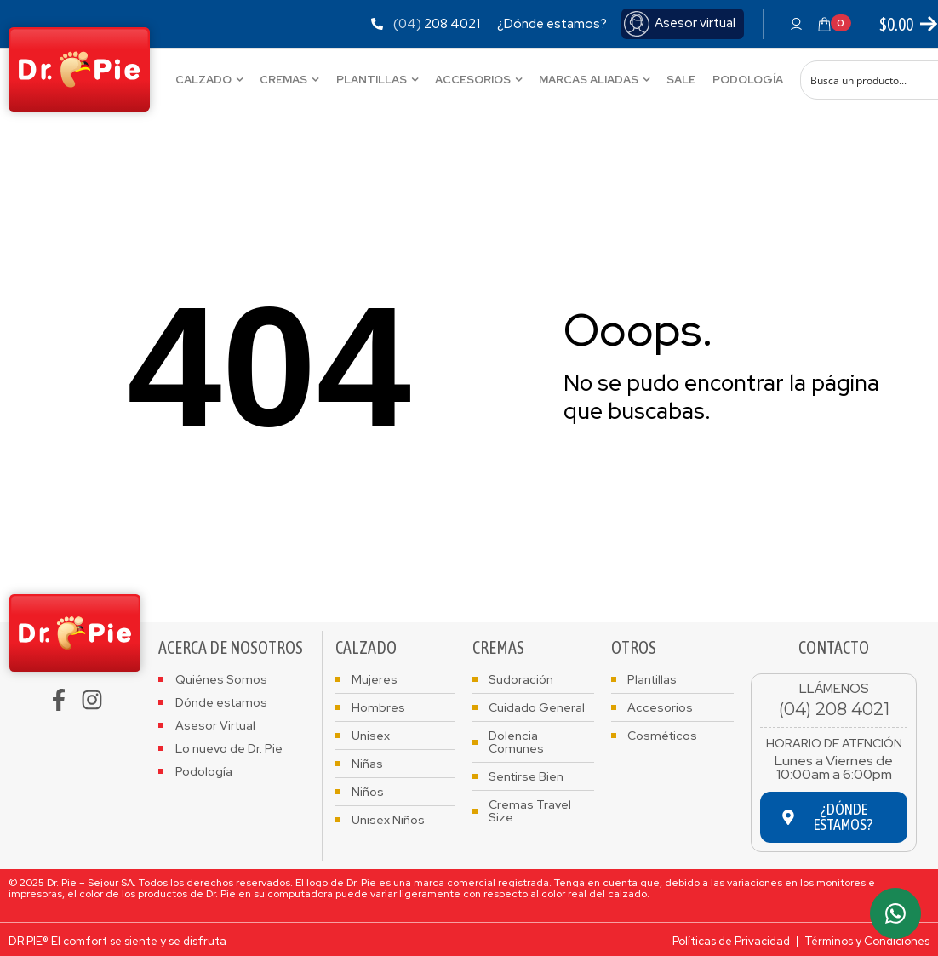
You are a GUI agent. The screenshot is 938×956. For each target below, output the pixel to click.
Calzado (203, 79)
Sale (680, 79)
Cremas (283, 79)
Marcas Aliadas (588, 79)
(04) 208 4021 (834, 709)
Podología (747, 79)
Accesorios (473, 79)
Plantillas (371, 79)
